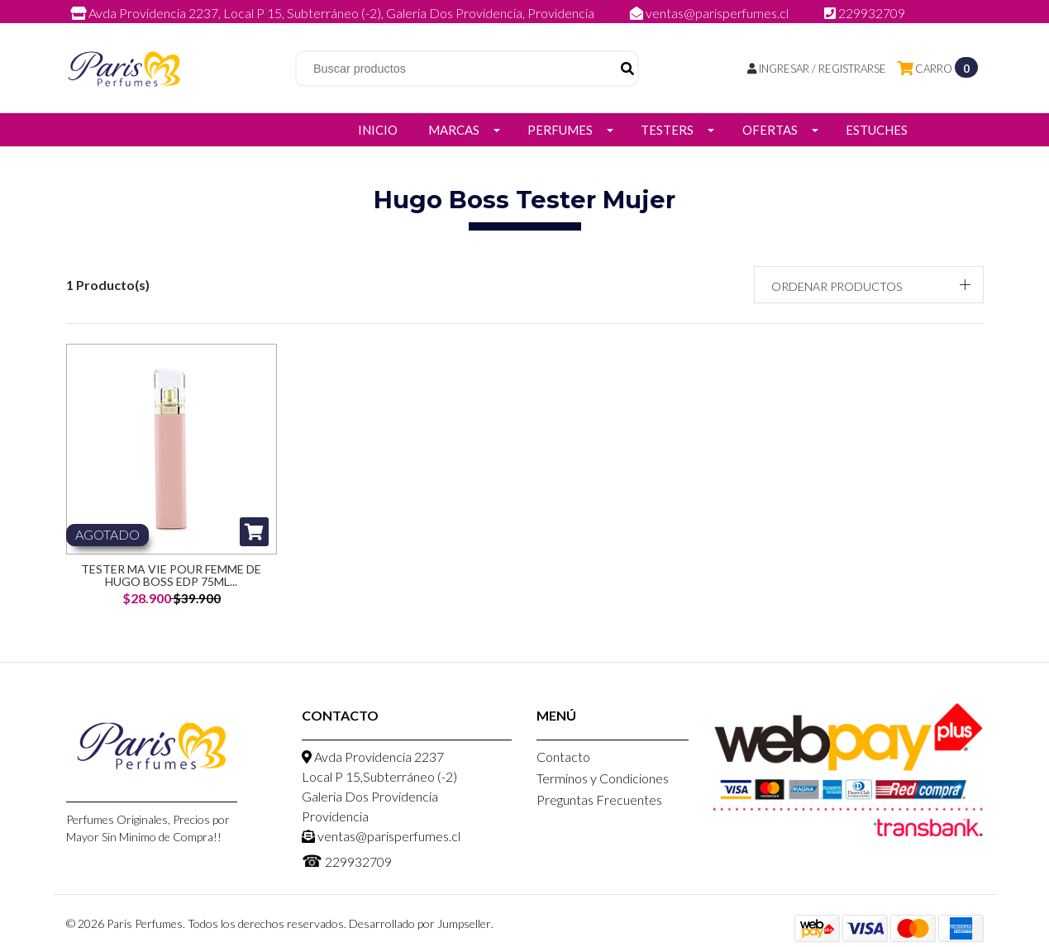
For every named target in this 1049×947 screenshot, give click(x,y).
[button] (869, 284)
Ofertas (770, 129)
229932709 (864, 13)
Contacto (563, 756)
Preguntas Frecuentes (599, 799)
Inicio (378, 129)
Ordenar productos (836, 286)
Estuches (877, 129)
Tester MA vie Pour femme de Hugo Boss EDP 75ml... (171, 575)
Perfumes (560, 129)
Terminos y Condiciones (602, 778)
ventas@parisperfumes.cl (710, 13)
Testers (667, 129)
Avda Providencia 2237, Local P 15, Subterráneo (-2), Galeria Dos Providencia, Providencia (333, 13)
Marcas (453, 129)
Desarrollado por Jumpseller (420, 923)
